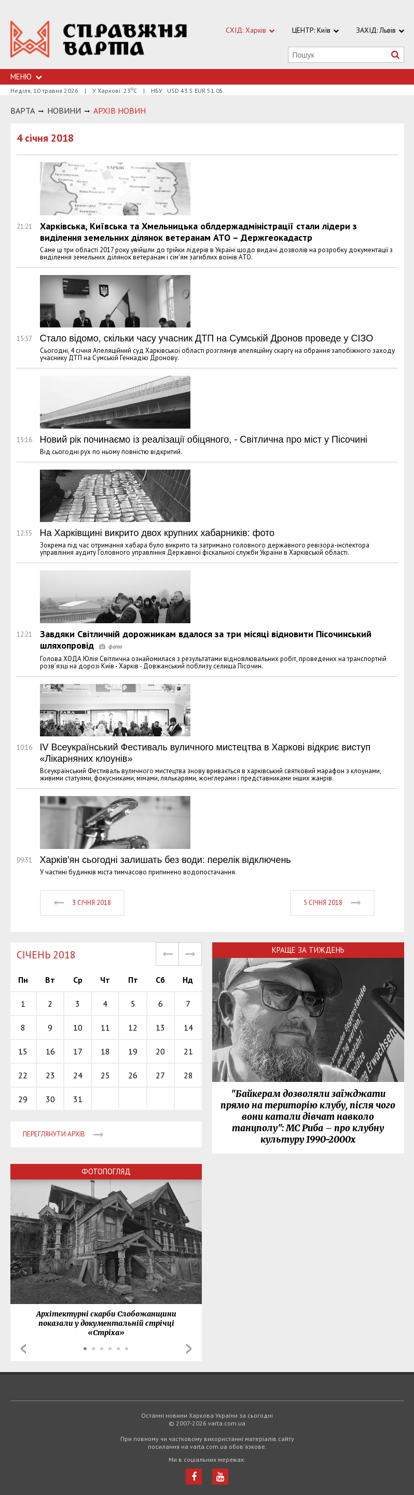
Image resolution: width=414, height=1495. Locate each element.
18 (105, 1051)
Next (188, 1348)
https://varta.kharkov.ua (99, 40)
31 (77, 1099)
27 (160, 1075)
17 (77, 1051)
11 (105, 1027)
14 (188, 1027)
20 (160, 1051)
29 (22, 1099)
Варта (22, 110)
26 (132, 1075)
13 (160, 1027)
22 (22, 1075)
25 (105, 1075)
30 (50, 1099)
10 (77, 1027)
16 (50, 1051)
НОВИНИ (64, 110)
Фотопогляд (106, 1171)
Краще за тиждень (308, 950)
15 (22, 1051)
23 (50, 1075)
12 (132, 1027)
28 (188, 1075)
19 (132, 1051)
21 (188, 1051)
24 (77, 1075)
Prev (23, 1348)
